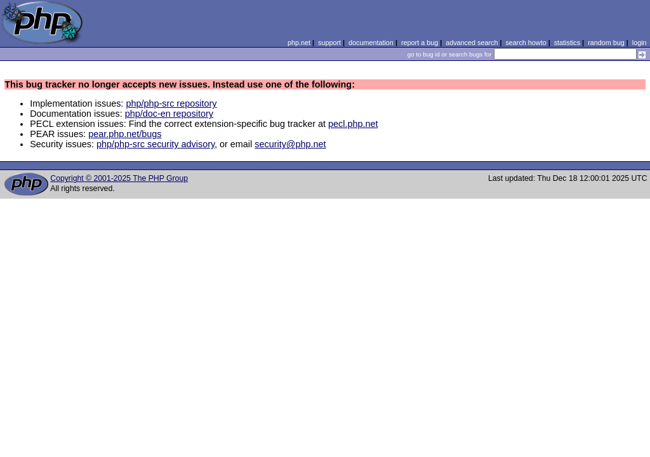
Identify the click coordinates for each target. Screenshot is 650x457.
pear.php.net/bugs (124, 134)
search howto (525, 42)
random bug (606, 42)
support (329, 42)
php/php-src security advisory (155, 144)
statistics (567, 42)
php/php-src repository (171, 103)
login (639, 42)
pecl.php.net (353, 124)
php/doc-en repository (169, 114)
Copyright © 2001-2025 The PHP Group (119, 178)
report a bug (419, 42)
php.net (299, 42)
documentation (371, 42)
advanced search (472, 42)
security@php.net (290, 144)
